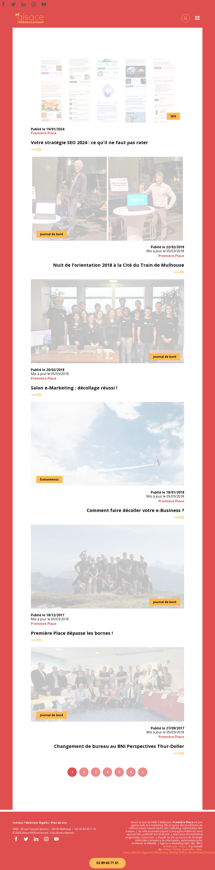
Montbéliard (196, 852)
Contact (18, 822)
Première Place (43, 133)
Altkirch (135, 852)
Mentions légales (37, 822)
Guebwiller (188, 849)
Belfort (183, 852)
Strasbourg (161, 852)
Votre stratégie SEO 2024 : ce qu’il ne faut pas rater (90, 142)
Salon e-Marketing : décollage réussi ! (74, 388)
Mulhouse (171, 846)
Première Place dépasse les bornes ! (72, 634)
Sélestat (173, 852)
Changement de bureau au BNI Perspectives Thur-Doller (118, 748)
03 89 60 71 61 (107, 863)
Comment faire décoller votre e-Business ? (134, 511)
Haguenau (147, 852)
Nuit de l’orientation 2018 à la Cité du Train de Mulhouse (117, 265)
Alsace (183, 846)
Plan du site (59, 822)
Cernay (176, 849)
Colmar (166, 849)
